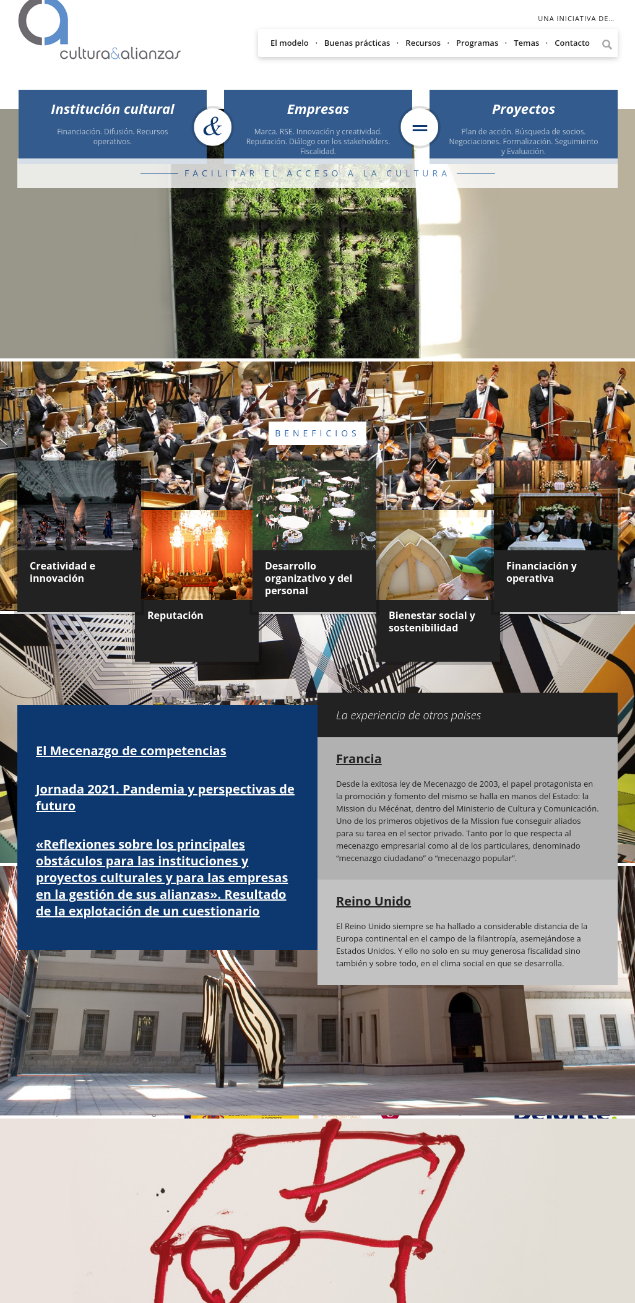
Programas (477, 42)
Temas (526, 42)
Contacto (572, 42)
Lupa (607, 44)
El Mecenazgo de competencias (131, 750)
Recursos (423, 42)
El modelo (289, 42)
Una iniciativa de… (576, 18)
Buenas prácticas (357, 42)
